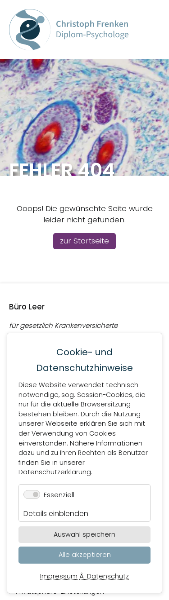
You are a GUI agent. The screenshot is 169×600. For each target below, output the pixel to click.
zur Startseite (84, 240)
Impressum (59, 576)
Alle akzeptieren (85, 554)
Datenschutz (108, 576)
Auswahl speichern (84, 534)
